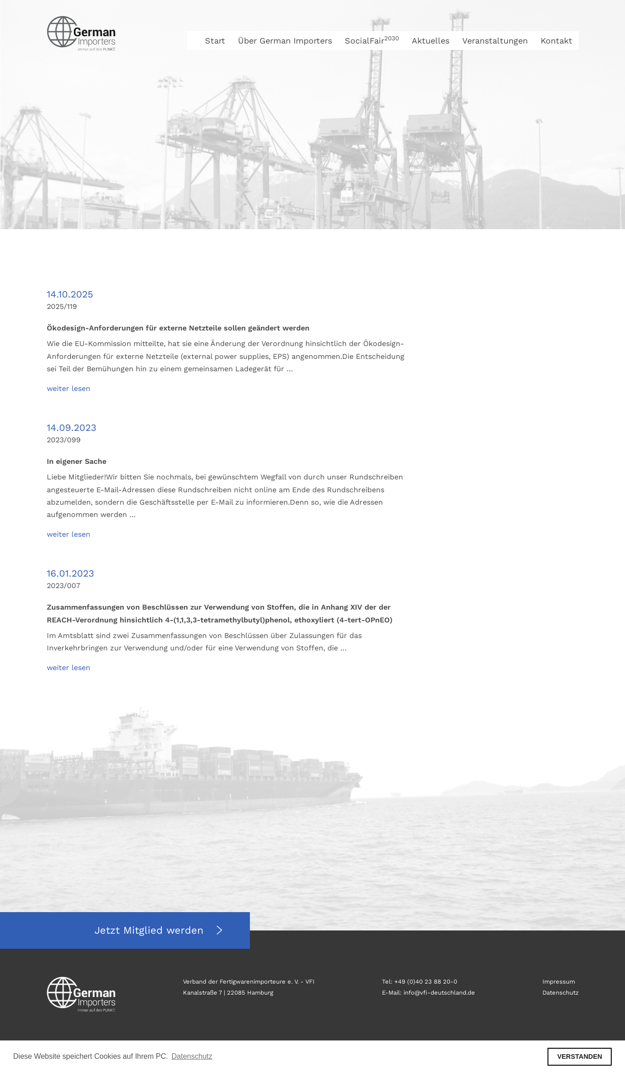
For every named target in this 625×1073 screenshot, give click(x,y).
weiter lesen (68, 388)
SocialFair (372, 40)
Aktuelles (430, 40)
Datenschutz (560, 992)
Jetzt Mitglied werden (150, 930)
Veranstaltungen (495, 40)
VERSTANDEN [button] (579, 1056)
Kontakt (556, 40)
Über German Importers (285, 40)
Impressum (558, 981)
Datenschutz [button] (191, 1056)
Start (215, 40)
